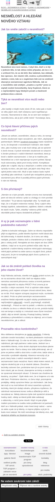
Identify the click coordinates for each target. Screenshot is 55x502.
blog (45, 463)
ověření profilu (10, 463)
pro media (45, 470)
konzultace (10, 450)
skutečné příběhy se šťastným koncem (18, 415)
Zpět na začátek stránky (14, 435)
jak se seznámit (10, 474)
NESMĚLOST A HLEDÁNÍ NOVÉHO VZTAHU (18, 10)
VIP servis (9, 465)
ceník (45, 450)
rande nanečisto (34, 334)
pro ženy (27, 463)
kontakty (45, 458)
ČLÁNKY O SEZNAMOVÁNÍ (38, 7)
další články (43, 426)
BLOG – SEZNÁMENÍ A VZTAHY (13, 7)
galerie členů (10, 458)
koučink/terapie (27, 450)
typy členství (10, 454)
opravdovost (27, 465)
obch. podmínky (45, 474)
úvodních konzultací (29, 142)
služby (35, 275)
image (27, 454)
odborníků (17, 302)
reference (45, 465)
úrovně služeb (45, 454)
